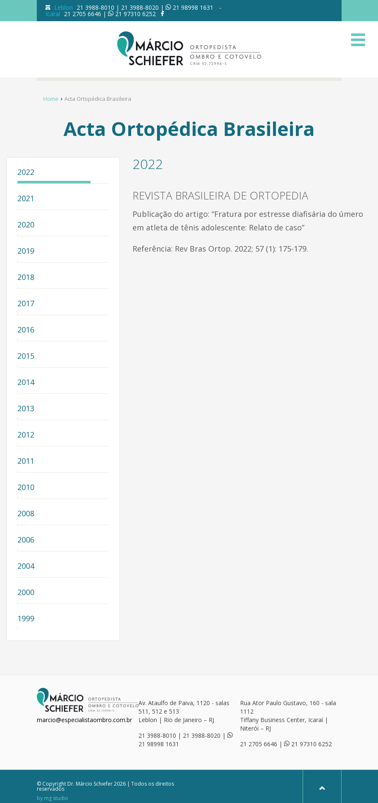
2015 (25, 356)
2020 (25, 225)
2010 (25, 487)
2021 (25, 198)
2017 (25, 303)
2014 (25, 382)
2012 (25, 435)
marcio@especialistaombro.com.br (84, 720)
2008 (25, 513)
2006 (25, 540)
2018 (25, 277)
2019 (25, 251)
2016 (25, 330)
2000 (25, 592)
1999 (25, 619)
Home (50, 98)
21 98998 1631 (193, 7)
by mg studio (52, 798)
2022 (25, 172)
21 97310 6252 (135, 14)
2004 (25, 566)
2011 (25, 461)
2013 (25, 408)
